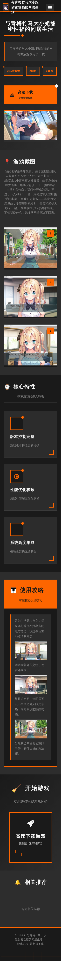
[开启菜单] (50, 7)
